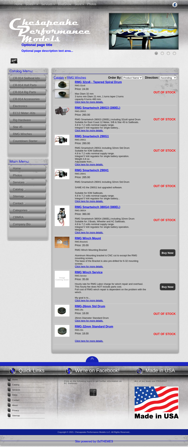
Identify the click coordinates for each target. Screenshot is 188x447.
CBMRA (18, 217)
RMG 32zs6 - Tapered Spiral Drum (98, 82)
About (15, 405)
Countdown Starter (25, 141)
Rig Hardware (22, 120)
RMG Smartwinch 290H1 (92, 170)
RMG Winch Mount (88, 238)
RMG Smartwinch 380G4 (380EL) (97, 207)
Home (17, 168)
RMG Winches (22, 134)
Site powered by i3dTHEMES (94, 441)
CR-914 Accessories (26, 99)
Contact (19, 203)
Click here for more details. (89, 102)
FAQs (14, 395)
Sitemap (19, 196)
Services (20, 182)
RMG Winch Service (89, 272)
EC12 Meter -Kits (24, 113)
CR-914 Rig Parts (24, 92)
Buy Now (167, 252)
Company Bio (22, 224)
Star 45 (18, 127)
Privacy (15, 410)
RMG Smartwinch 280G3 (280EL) (97, 107)
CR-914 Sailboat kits (26, 78)
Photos (17, 175)
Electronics (20, 106)
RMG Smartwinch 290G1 (92, 136)
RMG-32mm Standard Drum (94, 326)
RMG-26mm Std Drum (90, 306)
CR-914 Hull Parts (25, 85)
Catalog (19, 189)
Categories (21, 210)
